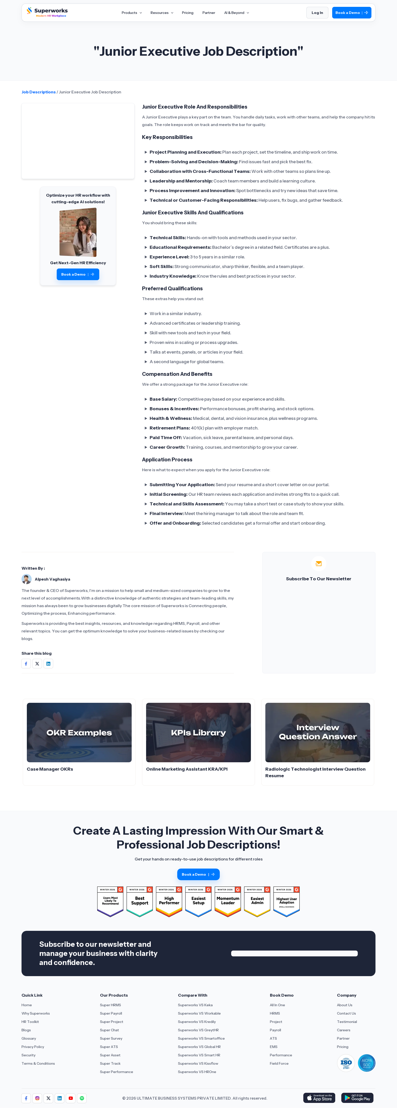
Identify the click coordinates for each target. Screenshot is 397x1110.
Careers (343, 1030)
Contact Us (346, 1013)
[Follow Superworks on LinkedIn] (59, 1098)
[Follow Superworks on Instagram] (37, 1098)
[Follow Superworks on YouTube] (70, 1098)
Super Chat (109, 1030)
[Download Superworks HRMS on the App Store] (320, 1098)
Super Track (110, 1063)
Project (276, 1021)
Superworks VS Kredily (197, 1021)
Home (27, 1005)
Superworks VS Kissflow (198, 1063)
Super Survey (111, 1038)
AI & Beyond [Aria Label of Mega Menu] (236, 12)
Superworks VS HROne (197, 1072)
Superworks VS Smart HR (199, 1055)
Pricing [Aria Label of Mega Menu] (187, 12)
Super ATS (109, 1046)
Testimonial (347, 1021)
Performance (281, 1055)
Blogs (26, 1030)
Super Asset (110, 1055)
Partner (343, 1038)
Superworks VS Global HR (199, 1046)
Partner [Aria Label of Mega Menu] (209, 12)
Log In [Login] (317, 12)
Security (28, 1055)
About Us (344, 1005)
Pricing (342, 1046)
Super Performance (116, 1072)
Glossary (29, 1038)
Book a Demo (351, 12)
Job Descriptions (39, 91)
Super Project (111, 1021)
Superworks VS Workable (199, 1013)
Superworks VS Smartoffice (201, 1038)
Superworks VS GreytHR (198, 1030)
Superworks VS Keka (195, 1005)
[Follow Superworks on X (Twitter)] (48, 1098)
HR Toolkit (30, 1021)
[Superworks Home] (47, 15)
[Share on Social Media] (26, 664)
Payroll (275, 1030)
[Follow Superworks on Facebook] (26, 1098)
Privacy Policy (33, 1046)
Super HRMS (110, 1005)
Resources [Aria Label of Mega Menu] (162, 12)
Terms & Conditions (38, 1063)
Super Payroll (111, 1013)
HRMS (275, 1013)
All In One (277, 1005)
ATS (273, 1038)
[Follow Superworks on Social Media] (81, 1098)
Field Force (279, 1063)
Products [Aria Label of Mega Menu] (132, 12)
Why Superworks (36, 1013)
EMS (273, 1046)
